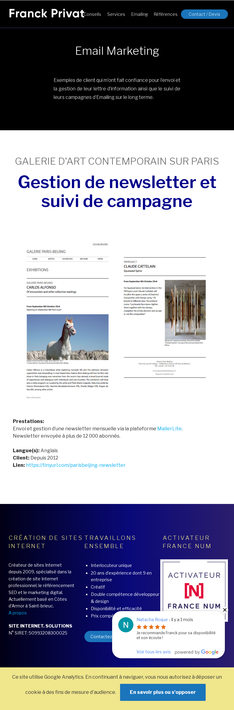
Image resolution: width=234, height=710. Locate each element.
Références (166, 14)
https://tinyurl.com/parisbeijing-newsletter (76, 465)
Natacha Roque (152, 619)
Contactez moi (105, 636)
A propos (18, 612)
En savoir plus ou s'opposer (163, 692)
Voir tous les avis (153, 651)
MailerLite (169, 429)
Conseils (92, 14)
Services (116, 14)
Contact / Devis (204, 14)
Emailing (139, 14)
